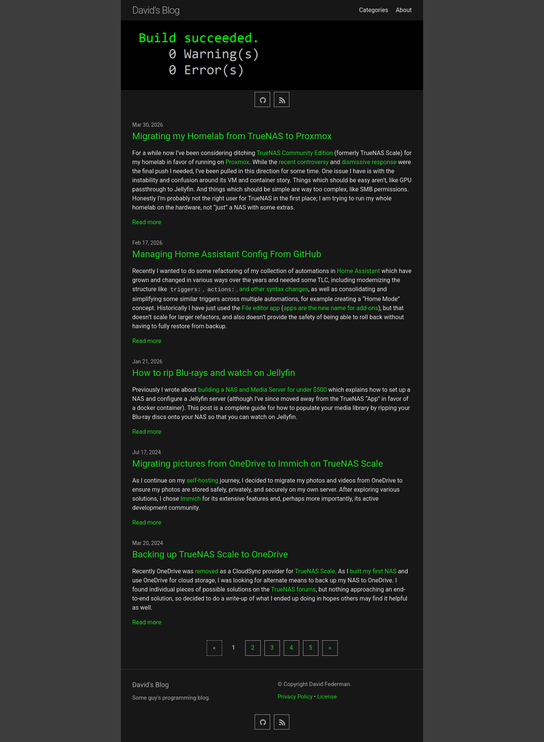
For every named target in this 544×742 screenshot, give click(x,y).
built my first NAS (373, 570)
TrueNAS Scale (315, 570)
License (327, 695)
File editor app (261, 307)
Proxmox (237, 162)
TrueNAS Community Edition (295, 153)
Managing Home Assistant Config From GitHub (226, 254)
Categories (373, 10)
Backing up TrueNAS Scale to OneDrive (210, 553)
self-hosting (202, 479)
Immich (191, 497)
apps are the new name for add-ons (330, 307)
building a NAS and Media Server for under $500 (262, 389)
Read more (146, 222)
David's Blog (155, 10)
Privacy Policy (295, 695)
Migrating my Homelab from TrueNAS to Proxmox (232, 136)
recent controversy (304, 162)
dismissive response (369, 162)
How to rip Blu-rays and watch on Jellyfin (213, 372)
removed (206, 570)
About (404, 10)
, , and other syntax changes (238, 289)
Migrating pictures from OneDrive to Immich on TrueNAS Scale (257, 463)
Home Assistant (358, 271)
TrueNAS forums (293, 588)
